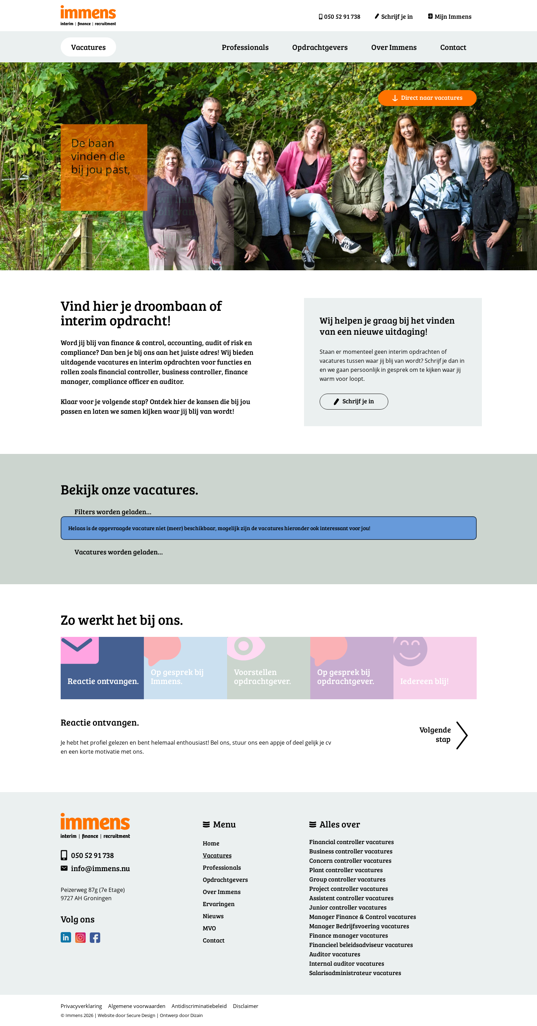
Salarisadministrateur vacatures (355, 972)
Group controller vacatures (347, 879)
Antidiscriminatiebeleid (199, 1005)
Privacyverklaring (81, 1005)
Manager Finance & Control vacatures (362, 916)
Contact (453, 47)
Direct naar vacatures (427, 97)
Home (211, 843)
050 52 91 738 (342, 16)
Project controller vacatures (348, 888)
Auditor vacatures (334, 954)
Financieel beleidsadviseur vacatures (361, 944)
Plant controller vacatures (346, 870)
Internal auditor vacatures (346, 963)
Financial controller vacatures (351, 842)
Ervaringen (219, 904)
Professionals (245, 47)
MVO (209, 928)
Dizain (196, 1015)
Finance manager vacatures (348, 935)
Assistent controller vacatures (351, 898)
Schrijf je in (393, 16)
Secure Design (141, 1015)
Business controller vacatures (350, 851)
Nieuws (213, 916)
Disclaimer (245, 1005)
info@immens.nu (100, 868)
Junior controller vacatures (348, 907)
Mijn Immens (449, 16)
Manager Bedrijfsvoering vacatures (359, 926)
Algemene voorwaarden (136, 1005)
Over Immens (394, 47)
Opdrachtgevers (320, 47)
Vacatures (217, 855)
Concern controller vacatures (350, 860)
